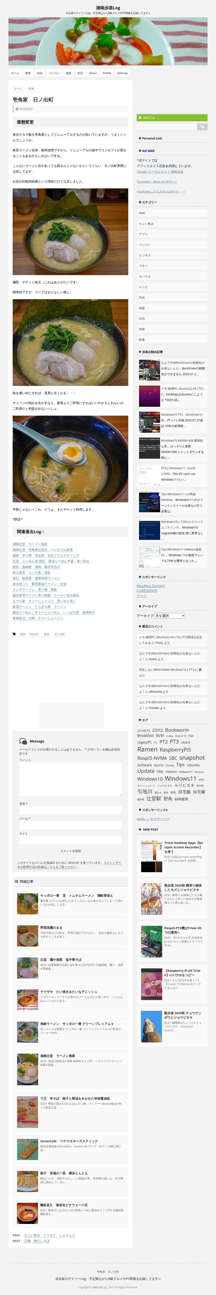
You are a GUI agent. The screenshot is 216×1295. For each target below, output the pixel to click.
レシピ (143, 287)
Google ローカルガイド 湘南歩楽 (160, 171)
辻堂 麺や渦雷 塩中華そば (60, 959)
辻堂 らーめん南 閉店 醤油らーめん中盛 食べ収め (51, 561)
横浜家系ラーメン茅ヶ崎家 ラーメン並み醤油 (46, 595)
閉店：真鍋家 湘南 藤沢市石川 (36, 567)
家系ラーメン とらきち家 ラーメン (39, 606)
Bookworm (177, 730)
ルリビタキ (184, 785)
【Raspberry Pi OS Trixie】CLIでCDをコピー (182, 972)
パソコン (54, 73)
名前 (23, 803)
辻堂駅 (154, 798)
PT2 (163, 741)
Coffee (169, 736)
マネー (143, 266)
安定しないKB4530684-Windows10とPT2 (166, 670)
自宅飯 (184, 792)
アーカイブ (145, 615)
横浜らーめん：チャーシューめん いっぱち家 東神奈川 (54, 612)
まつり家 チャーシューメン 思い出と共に (44, 601)
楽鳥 (173, 792)
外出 (142, 297)
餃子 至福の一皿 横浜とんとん (64, 1173)
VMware (171, 772)
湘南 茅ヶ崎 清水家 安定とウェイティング (46, 555)
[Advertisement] (46, 662)
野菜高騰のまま (51, 927)
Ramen (34, 634)
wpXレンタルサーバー (153, 818)
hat (191, 735)
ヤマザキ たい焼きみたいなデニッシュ (68, 991)
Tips (180, 764)
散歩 (166, 792)
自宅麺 (199, 792)
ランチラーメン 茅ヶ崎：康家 (35, 589)
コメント (25, 760)
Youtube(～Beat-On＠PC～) (157, 181)
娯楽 (68, 73)
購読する (147, 118)
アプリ (143, 234)
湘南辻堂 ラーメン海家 (30, 544)
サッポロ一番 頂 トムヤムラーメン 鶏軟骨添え (76, 895)
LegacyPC (144, 742)
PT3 (174, 741)
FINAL (159, 643)
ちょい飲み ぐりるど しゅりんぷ (49, 1235)
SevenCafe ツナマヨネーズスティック (69, 1141)
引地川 (145, 791)
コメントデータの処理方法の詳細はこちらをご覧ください (69, 864)
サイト (23, 833)
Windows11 (181, 778)
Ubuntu (193, 764)
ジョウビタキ (164, 785)
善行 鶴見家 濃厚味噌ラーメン (36, 578)
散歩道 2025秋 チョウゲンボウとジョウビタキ (182, 1015)
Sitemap (122, 73)
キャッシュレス (146, 785)
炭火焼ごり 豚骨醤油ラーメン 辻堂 (39, 584)
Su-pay (170, 765)
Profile (107, 73)
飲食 (28, 73)
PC (155, 742)
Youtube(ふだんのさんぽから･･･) (161, 191)
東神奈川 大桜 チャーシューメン (38, 618)
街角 (142, 329)
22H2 (157, 730)
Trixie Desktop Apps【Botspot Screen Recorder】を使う (183, 847)
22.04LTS (143, 730)
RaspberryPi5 (175, 749)
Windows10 (150, 779)
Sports (158, 765)
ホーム (15, 73)
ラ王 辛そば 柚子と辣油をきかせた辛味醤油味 (75, 1098)
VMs (160, 771)
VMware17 (185, 772)
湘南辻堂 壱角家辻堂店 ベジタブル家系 (43, 549)
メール (24, 818)
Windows (199, 772)
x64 (201, 779)
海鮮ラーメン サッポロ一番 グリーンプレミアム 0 (76, 1023)
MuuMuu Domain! (151, 586)
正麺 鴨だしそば (37, 1240)
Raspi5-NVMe (152, 758)
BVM (160, 735)
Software (144, 764)
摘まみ (158, 792)
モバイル (145, 276)
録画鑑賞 (181, 799)
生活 (80, 73)
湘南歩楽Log (108, 8)
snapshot (192, 757)
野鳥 (168, 798)
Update (146, 771)
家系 (46, 634)
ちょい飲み (146, 224)
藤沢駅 (140, 799)
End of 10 (181, 736)
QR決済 (185, 742)
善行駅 (200, 785)
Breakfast (145, 735)
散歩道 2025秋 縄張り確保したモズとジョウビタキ (183, 887)
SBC (173, 758)
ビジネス (145, 255)
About (93, 73)
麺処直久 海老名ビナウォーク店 (64, 1205)
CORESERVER (147, 590)
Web (40, 73)
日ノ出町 (60, 634)
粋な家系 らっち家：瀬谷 (32, 572)
